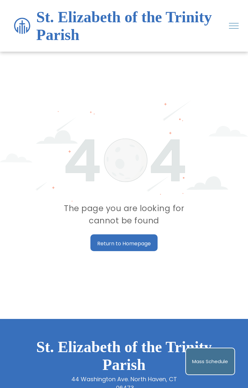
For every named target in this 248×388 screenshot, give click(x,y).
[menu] (233, 25)
